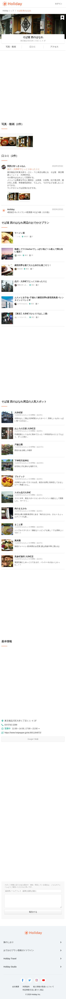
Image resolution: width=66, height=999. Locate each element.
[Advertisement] (33, 86)
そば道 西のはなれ (33, 37)
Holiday (12, 3)
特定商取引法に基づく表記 (33, 990)
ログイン (58, 4)
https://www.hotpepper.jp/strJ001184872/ (22, 732)
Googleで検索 (33, 739)
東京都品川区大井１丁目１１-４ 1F (20, 721)
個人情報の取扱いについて (43, 987)
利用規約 (26, 987)
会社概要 (15, 987)
